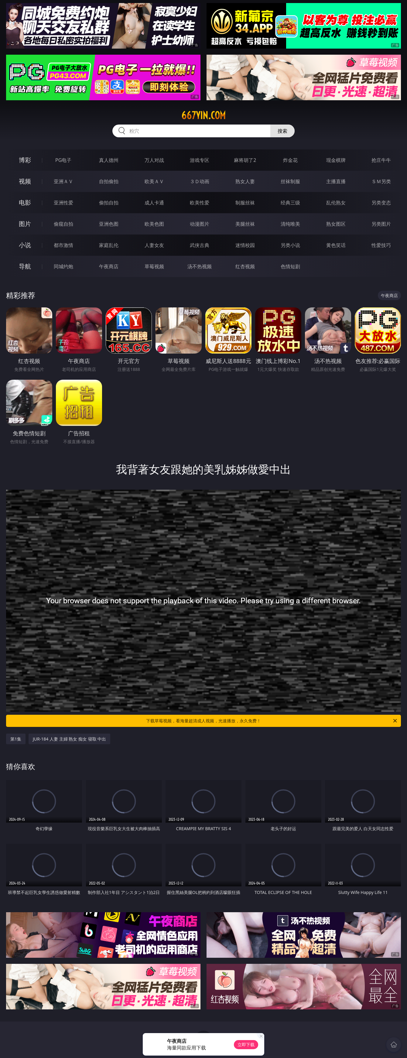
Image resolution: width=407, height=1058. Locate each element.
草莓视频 (154, 266)
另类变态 (381, 202)
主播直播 (336, 181)
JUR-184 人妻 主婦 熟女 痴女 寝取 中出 (69, 739)
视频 (25, 181)
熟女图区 (336, 224)
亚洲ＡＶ (63, 181)
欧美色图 (154, 224)
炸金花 (290, 160)
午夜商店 (108, 266)
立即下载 (246, 1044)
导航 (25, 266)
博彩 (25, 160)
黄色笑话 (336, 245)
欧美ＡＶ (154, 181)
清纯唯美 (290, 224)
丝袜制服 (290, 181)
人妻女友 (154, 245)
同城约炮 (63, 266)
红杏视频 (245, 266)
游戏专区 (199, 160)
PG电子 (63, 160)
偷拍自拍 (108, 202)
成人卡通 (154, 202)
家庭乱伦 (108, 245)
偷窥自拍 (63, 224)
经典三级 (290, 202)
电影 (25, 202)
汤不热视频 (199, 266)
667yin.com (203, 115)
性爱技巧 (381, 245)
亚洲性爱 (63, 202)
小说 (25, 245)
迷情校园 (245, 245)
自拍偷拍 (108, 181)
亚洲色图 (108, 224)
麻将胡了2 (245, 160)
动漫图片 (199, 224)
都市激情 (63, 245)
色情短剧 (290, 266)
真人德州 (108, 160)
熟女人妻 (245, 181)
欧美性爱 (199, 202)
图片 (25, 224)
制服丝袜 (245, 202)
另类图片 (381, 224)
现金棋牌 (336, 160)
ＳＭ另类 (381, 181)
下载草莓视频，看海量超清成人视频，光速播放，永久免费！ (272, 720)
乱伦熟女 (336, 202)
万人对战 (154, 160)
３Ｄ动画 (199, 181)
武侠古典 (199, 245)
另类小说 (290, 245)
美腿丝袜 (245, 224)
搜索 (282, 131)
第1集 (15, 739)
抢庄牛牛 (381, 160)
